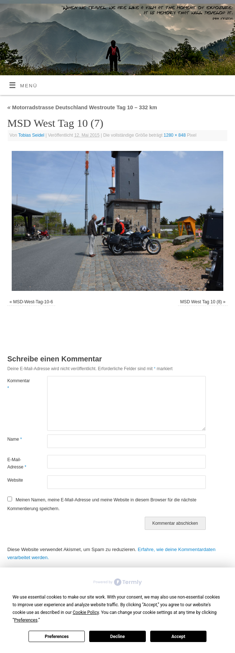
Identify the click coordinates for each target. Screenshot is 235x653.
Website (15, 480)
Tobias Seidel (31, 135)
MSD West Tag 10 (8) (201, 301)
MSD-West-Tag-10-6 (33, 301)
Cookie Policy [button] (86, 612)
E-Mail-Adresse (16, 463)
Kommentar (17, 384)
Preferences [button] (26, 620)
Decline (117, 636)
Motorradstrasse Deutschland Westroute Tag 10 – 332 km (82, 107)
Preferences (57, 636)
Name (14, 439)
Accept (178, 636)
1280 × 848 (175, 135)
